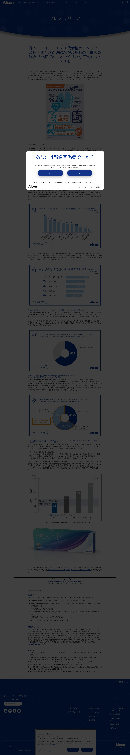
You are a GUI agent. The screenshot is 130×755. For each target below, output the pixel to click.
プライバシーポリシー (86, 187)
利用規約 (99, 187)
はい (50, 173)
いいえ (79, 173)
